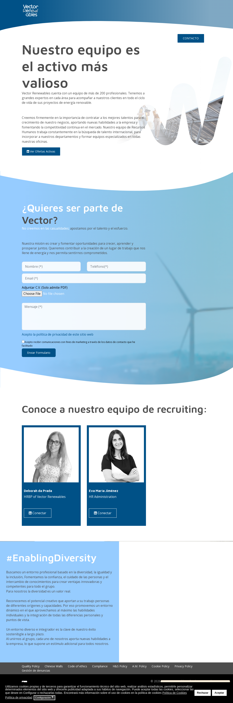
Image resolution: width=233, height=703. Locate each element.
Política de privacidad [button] (18, 697)
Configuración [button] (44, 697)
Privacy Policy (183, 676)
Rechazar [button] (202, 692)
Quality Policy (31, 676)
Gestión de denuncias (36, 681)
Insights (135, 28)
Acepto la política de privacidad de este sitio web (58, 337)
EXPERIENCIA (90, 28)
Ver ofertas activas (41, 153)
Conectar (38, 516)
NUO (48, 28)
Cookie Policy (160, 676)
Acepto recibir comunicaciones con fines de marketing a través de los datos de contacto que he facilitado (78, 346)
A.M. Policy (139, 676)
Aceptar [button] (219, 692)
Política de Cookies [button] (174, 692)
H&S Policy (120, 676)
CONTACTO (191, 38)
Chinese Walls (54, 676)
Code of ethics (77, 676)
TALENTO (111, 28)
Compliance (100, 676)
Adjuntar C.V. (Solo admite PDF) (45, 289)
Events (30, 48)
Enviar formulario (38, 355)
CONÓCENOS (65, 28)
